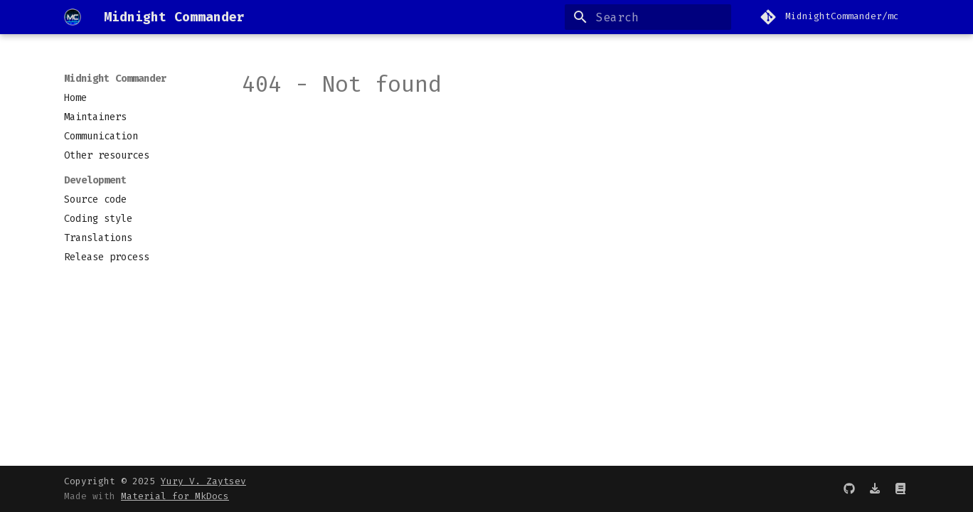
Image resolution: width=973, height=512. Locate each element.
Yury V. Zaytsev (203, 481)
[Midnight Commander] (72, 17)
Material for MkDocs (175, 496)
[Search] (648, 17)
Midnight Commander (115, 79)
